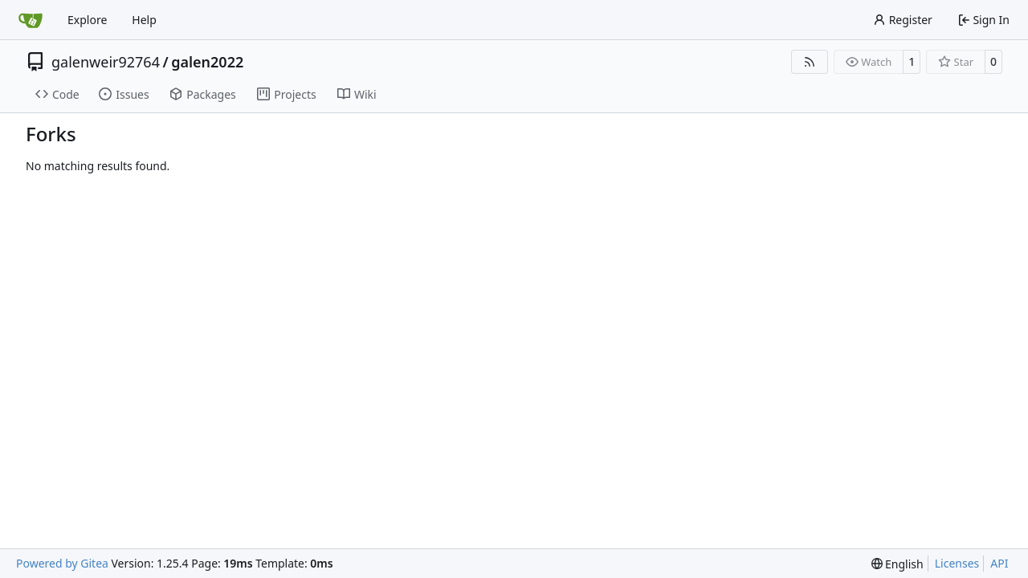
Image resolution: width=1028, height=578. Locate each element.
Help (144, 19)
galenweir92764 (105, 62)
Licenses (957, 563)
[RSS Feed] (809, 62)
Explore (87, 19)
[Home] (30, 20)
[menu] (897, 564)
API (999, 563)
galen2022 (207, 62)
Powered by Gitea (62, 563)
